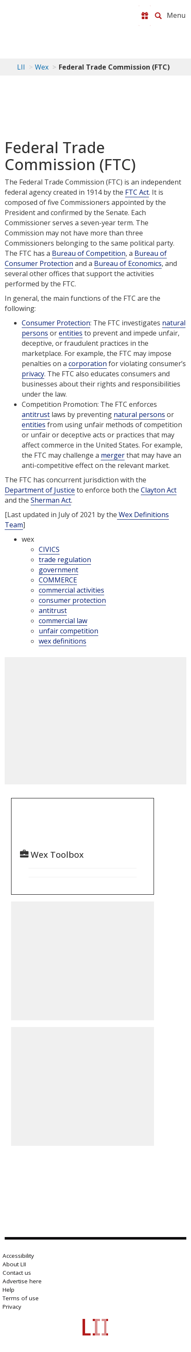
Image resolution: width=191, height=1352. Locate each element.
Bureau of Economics (128, 263)
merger (113, 455)
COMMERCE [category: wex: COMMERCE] (58, 580)
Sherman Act (51, 500)
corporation (87, 363)
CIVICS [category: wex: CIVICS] (49, 549)
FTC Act (137, 192)
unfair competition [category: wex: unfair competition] (68, 630)
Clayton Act (159, 490)
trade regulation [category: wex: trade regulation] (65, 559)
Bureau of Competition (88, 253)
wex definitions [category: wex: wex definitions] (62, 641)
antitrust (36, 414)
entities (71, 333)
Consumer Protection (56, 323)
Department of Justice (40, 490)
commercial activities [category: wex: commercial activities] (71, 590)
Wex (41, 67)
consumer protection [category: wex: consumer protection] (72, 600)
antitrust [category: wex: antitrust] (53, 610)
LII (21, 67)
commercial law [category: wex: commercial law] (63, 620)
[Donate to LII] (145, 16)
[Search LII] (158, 16)
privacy (33, 373)
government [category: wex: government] (58, 569)
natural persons (139, 414)
